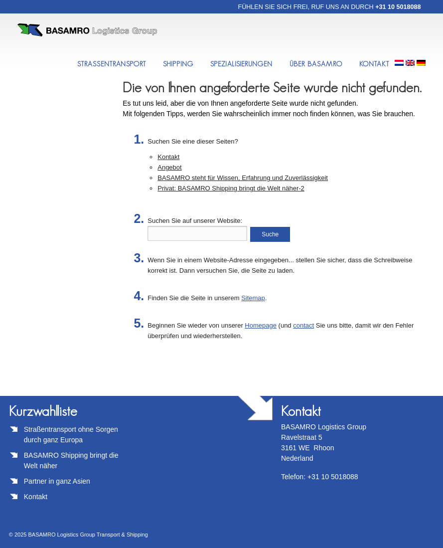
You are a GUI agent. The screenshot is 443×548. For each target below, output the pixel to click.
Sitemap (253, 298)
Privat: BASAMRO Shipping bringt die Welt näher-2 (230, 188)
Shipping (178, 64)
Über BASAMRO (316, 64)
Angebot (169, 167)
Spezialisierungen (241, 64)
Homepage (261, 325)
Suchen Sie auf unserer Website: (195, 220)
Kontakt (374, 64)
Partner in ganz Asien (57, 481)
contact (303, 325)
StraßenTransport (112, 64)
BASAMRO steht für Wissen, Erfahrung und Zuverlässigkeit (242, 178)
